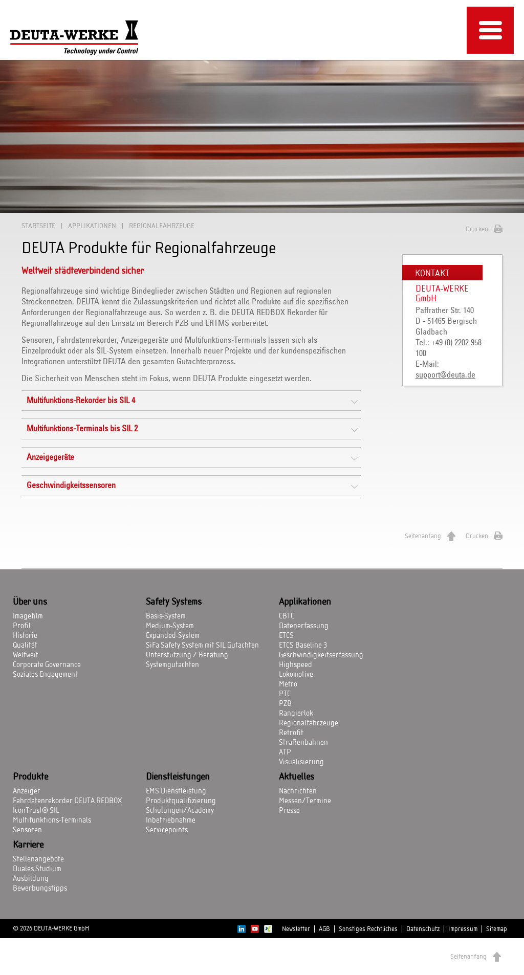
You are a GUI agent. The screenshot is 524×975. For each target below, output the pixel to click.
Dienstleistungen (178, 777)
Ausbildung (31, 879)
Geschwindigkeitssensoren (71, 485)
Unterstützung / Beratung (187, 655)
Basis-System (166, 616)
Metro (288, 684)
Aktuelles (296, 777)
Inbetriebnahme (170, 820)
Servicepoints (167, 830)
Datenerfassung (304, 626)
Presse (289, 811)
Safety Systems (174, 602)
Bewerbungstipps (40, 888)
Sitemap (496, 929)
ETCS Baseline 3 (303, 645)
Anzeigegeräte (50, 457)
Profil (22, 626)
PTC (285, 694)
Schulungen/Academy (180, 811)
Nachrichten (298, 791)
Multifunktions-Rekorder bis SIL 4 (81, 400)
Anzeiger (26, 791)
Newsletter (296, 929)
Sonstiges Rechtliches (368, 929)
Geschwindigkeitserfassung (321, 655)
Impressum (462, 929)
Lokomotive (296, 675)
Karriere (28, 845)
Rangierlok (296, 714)
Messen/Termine (305, 801)
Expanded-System (173, 636)
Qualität (25, 645)
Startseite (38, 226)
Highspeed (295, 665)
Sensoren (27, 830)
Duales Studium (37, 869)
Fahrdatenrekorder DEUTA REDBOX (67, 801)
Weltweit (25, 655)
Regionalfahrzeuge (308, 723)
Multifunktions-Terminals (52, 820)
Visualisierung (301, 762)
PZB (285, 704)
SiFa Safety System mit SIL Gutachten (202, 645)
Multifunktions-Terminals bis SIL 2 (82, 429)
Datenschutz (423, 929)
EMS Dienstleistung (176, 791)
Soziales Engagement (45, 675)
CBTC (286, 616)
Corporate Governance (47, 665)
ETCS (286, 636)
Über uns (30, 602)
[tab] (191, 400)
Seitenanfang (423, 536)
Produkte (30, 777)
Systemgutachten (172, 665)
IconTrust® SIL (36, 811)
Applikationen (92, 226)
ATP (285, 752)
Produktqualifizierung (181, 801)
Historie (25, 636)
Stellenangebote (38, 859)
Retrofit (291, 733)
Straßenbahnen (303, 743)
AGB (324, 929)
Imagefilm (28, 616)
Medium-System (170, 626)
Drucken (477, 229)
